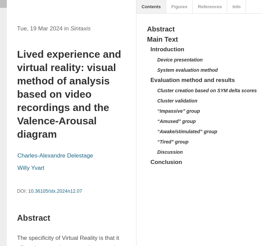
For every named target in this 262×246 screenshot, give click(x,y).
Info (236, 6)
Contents (151, 6)
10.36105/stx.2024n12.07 (55, 191)
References (210, 6)
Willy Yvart (30, 168)
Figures (179, 6)
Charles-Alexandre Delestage (55, 155)
